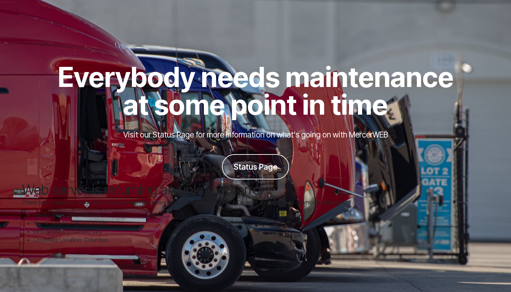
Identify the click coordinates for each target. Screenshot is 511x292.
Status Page (255, 166)
